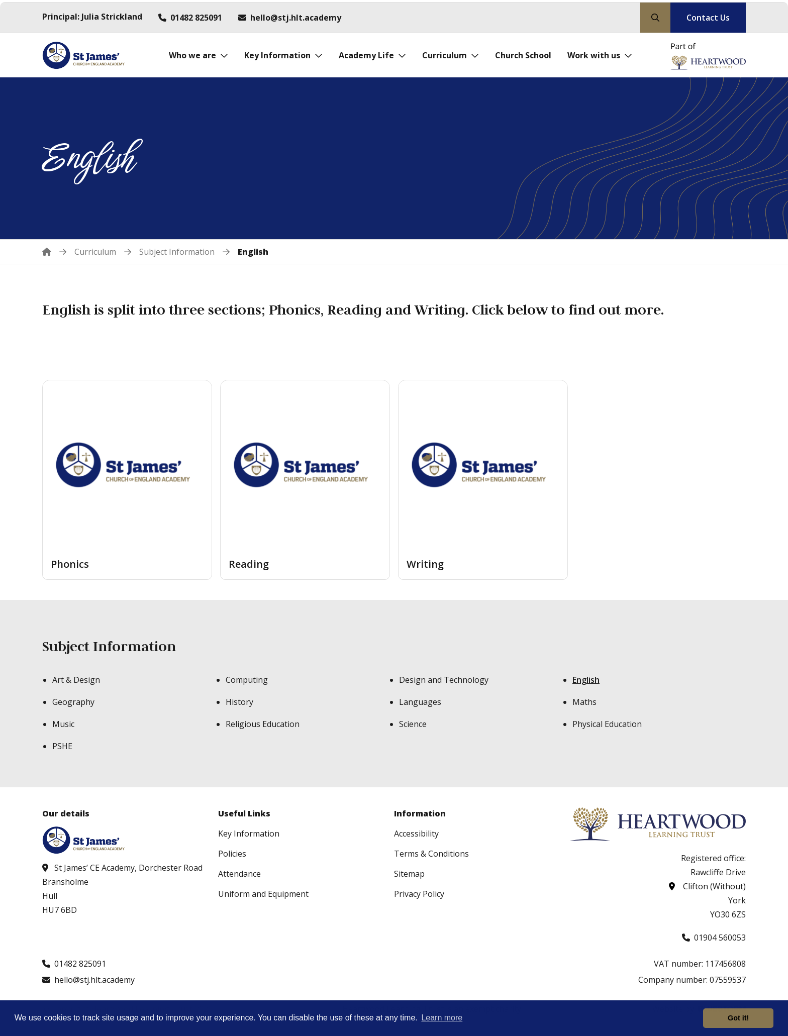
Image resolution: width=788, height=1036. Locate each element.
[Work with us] (599, 55)
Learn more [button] (441, 1017)
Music (63, 724)
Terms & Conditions (431, 853)
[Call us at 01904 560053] (714, 937)
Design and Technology (443, 679)
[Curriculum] (450, 55)
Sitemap (409, 873)
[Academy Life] (372, 55)
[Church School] (523, 55)
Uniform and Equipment (263, 893)
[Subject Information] (177, 252)
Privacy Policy (419, 893)
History (239, 701)
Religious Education (263, 724)
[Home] (54, 252)
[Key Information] (283, 55)
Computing (247, 679)
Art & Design (76, 679)
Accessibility (416, 833)
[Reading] (305, 480)
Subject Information (109, 646)
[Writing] (483, 480)
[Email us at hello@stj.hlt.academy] (289, 18)
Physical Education (607, 724)
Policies (232, 853)
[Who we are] (198, 55)
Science (413, 724)
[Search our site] (655, 18)
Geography (73, 701)
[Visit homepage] (86, 55)
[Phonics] (127, 480)
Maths (584, 701)
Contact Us (708, 17)
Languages (420, 701)
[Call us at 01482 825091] (190, 18)
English (586, 679)
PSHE (62, 746)
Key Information (248, 833)
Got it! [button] (738, 1018)
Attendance (239, 873)
